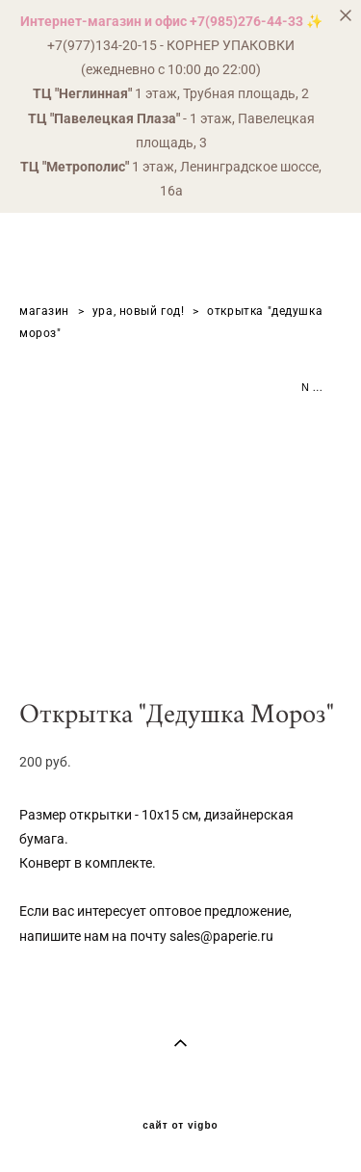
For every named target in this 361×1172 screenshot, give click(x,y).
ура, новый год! (138, 311)
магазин (44, 311)
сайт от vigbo (180, 1126)
